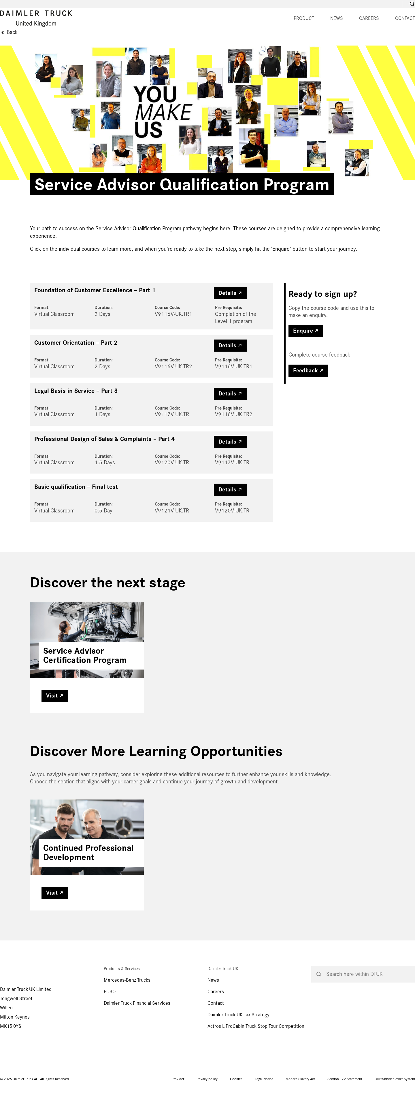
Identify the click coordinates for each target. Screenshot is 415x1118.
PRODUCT (157, 41)
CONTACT (258, 41)
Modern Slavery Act (300, 1106)
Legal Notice (264, 1106)
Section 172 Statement (344, 1106)
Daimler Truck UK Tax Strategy (238, 1041)
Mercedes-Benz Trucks (127, 1006)
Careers (215, 1018)
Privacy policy (207, 1106)
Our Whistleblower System (395, 1106)
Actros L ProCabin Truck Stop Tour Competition (255, 1053)
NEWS (190, 41)
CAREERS (222, 41)
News (213, 1006)
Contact (215, 1029)
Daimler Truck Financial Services (137, 1029)
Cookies (236, 1106)
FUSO (110, 1018)
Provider (177, 1106)
